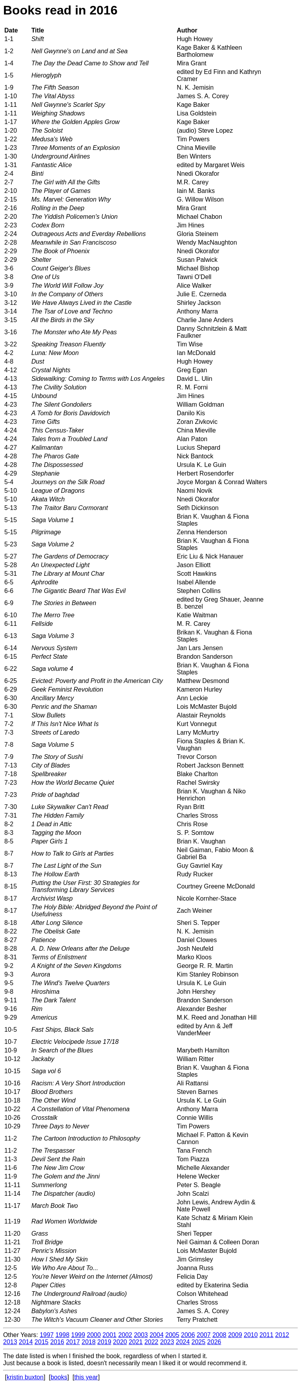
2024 (183, 1342)
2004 (157, 1335)
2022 (151, 1342)
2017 (73, 1342)
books (59, 1377)
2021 (136, 1342)
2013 (10, 1342)
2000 (94, 1335)
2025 (199, 1342)
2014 (26, 1342)
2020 (120, 1342)
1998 (62, 1335)
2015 (41, 1342)
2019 (104, 1342)
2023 (167, 1342)
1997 (47, 1335)
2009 (235, 1335)
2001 (110, 1335)
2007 (204, 1335)
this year (86, 1377)
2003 (141, 1335)
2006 (188, 1335)
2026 (214, 1342)
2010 (251, 1335)
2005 (172, 1335)
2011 (266, 1335)
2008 (219, 1335)
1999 (78, 1335)
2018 (89, 1342)
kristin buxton (25, 1377)
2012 (282, 1335)
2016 (57, 1342)
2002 (125, 1335)
